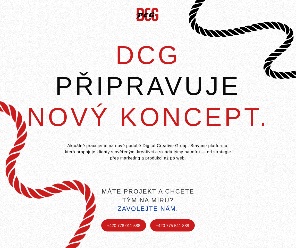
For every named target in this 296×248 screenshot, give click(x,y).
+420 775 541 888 (172, 225)
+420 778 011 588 (123, 225)
